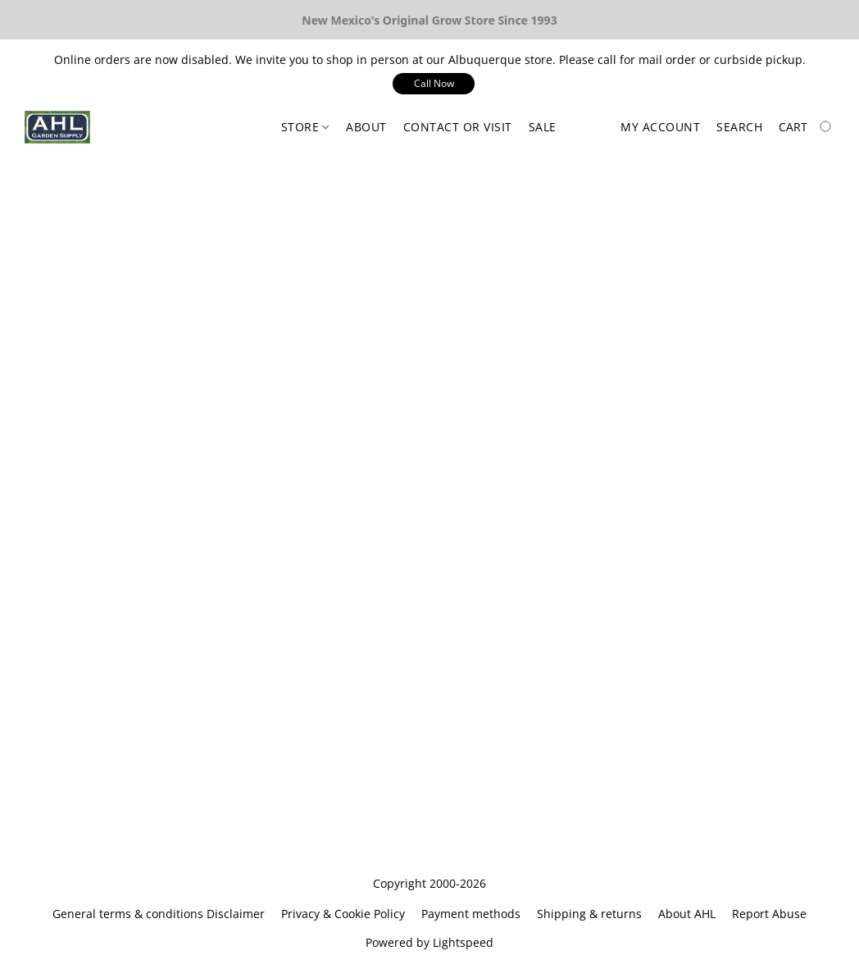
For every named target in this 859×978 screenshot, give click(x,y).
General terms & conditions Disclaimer (158, 913)
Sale (543, 127)
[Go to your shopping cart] (806, 127)
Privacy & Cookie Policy (343, 913)
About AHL (687, 913)
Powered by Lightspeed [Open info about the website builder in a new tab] (429, 942)
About (366, 127)
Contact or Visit (457, 127)
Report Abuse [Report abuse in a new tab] (769, 913)
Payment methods (470, 913)
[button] (434, 83)
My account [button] (660, 127)
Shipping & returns (589, 913)
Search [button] (739, 127)
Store (305, 127)
